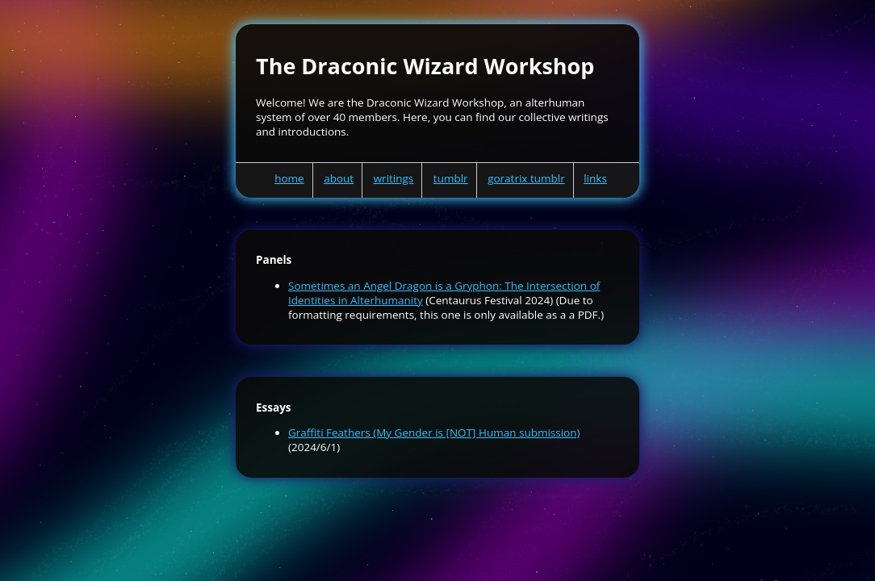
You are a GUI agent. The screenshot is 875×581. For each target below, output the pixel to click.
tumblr (450, 178)
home (289, 178)
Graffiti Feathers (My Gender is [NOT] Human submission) (434, 432)
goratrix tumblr (526, 178)
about (339, 178)
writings (394, 178)
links (595, 178)
